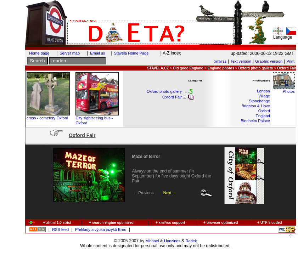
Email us (97, 53)
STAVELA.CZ (158, 68)
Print (290, 61)
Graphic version (268, 61)
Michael (152, 241)
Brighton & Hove (256, 106)
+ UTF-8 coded (269, 223)
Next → (169, 193)
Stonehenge (259, 101)
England (263, 116)
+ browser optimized (220, 223)
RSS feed (60, 229)
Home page (39, 53)
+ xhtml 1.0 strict (57, 223)
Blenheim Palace (255, 121)
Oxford (264, 111)
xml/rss (220, 61)
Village (264, 96)
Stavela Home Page (131, 53)
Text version (240, 61)
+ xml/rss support (170, 223)
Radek (191, 241)
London (263, 91)
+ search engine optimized (111, 223)
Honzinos (172, 241)
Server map (70, 53)
